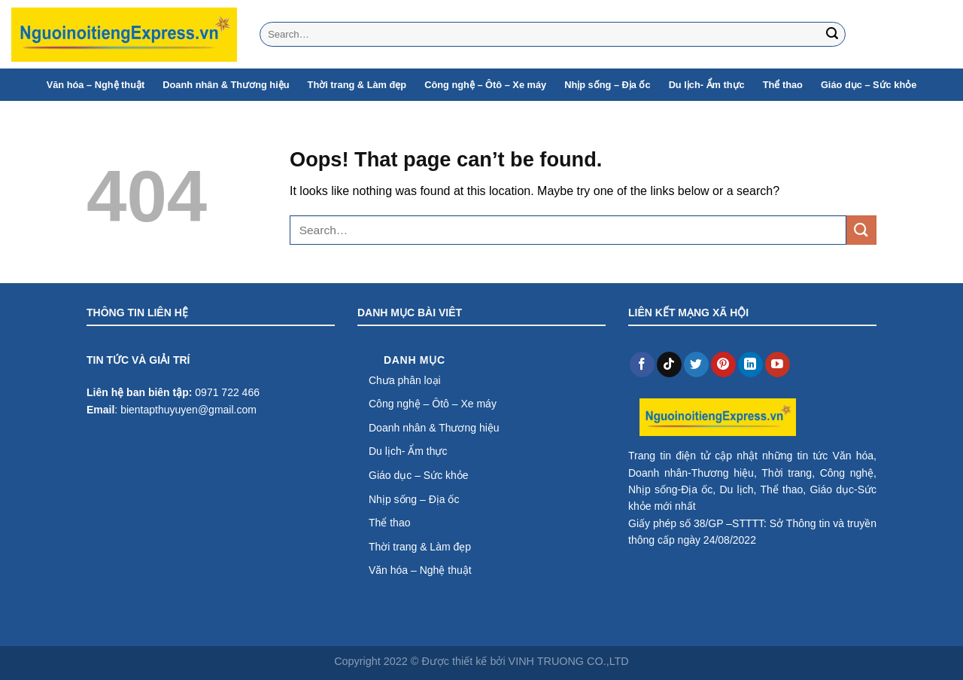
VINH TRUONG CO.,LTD (569, 661)
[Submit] (832, 34)
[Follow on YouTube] (777, 364)
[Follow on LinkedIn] (750, 364)
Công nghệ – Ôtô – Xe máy (485, 84)
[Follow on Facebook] (642, 364)
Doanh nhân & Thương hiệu (226, 84)
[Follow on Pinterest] (723, 364)
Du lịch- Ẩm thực (707, 84)
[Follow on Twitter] (696, 364)
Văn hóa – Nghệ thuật (96, 84)
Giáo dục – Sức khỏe (868, 84)
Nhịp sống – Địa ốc (607, 84)
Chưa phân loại (405, 380)
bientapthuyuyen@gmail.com (188, 410)
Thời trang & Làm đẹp (357, 84)
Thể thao (783, 84)
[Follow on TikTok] (669, 364)
